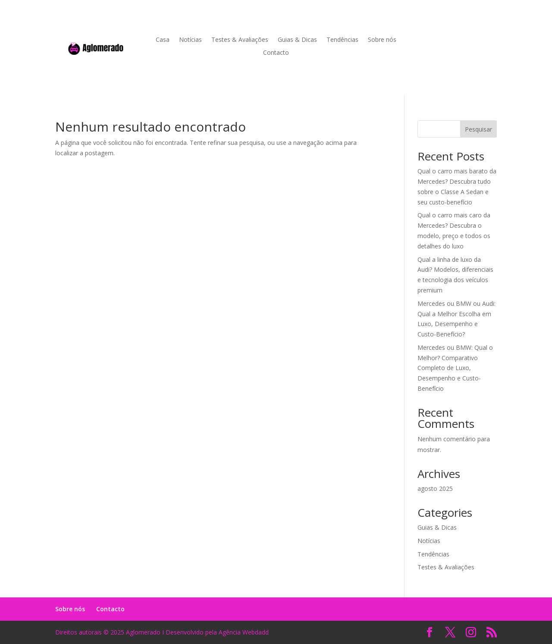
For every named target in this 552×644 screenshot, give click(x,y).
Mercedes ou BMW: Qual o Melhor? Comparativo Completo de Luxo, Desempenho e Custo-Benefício (455, 368)
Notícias (190, 40)
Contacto (276, 53)
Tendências (342, 40)
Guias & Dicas (297, 40)
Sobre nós (382, 40)
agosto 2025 (435, 488)
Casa (162, 40)
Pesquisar (478, 129)
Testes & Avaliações (239, 40)
